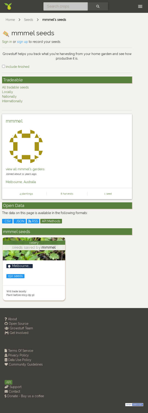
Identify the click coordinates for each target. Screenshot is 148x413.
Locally (7, 92)
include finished (15, 67)
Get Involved (16, 333)
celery (34, 243)
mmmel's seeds (54, 20)
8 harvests (67, 193)
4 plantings (26, 193)
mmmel (14, 121)
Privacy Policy (17, 355)
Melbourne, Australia (21, 182)
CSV (7, 221)
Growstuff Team (19, 328)
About (11, 319)
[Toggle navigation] (140, 6)
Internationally (12, 101)
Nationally (9, 96)
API (8, 382)
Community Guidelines (24, 364)
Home (10, 20)
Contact (12, 391)
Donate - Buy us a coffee (24, 396)
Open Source (16, 323)
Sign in (7, 42)
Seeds (28, 20)
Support (13, 387)
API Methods (51, 221)
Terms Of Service (19, 350)
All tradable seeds (15, 87)
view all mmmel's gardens (25, 169)
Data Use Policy (18, 360)
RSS (33, 221)
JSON (19, 221)
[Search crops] (65, 6)
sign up (22, 42)
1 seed (108, 193)
